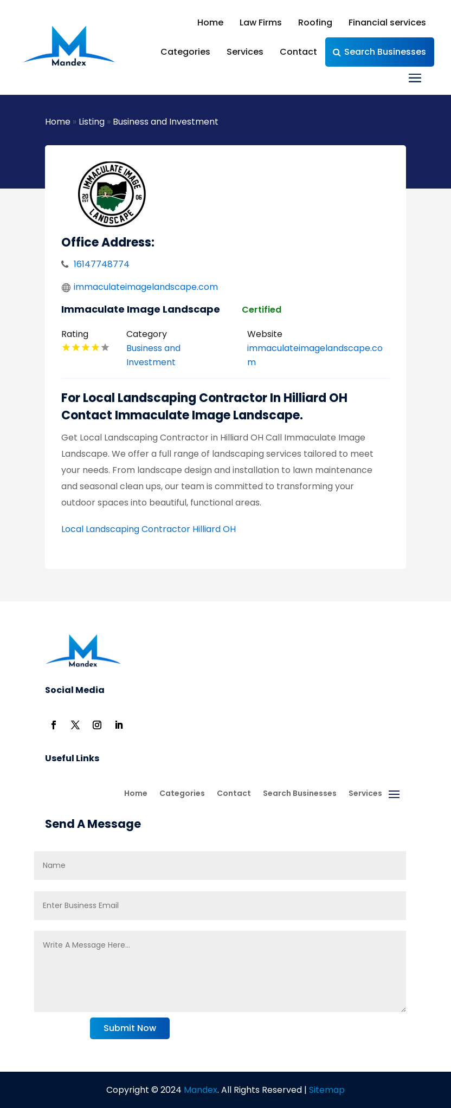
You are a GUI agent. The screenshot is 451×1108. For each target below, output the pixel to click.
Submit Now (130, 1028)
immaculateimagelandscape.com (146, 287)
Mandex (199, 1090)
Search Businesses (385, 52)
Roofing (315, 22)
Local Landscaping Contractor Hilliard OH (148, 529)
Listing (92, 121)
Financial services (387, 22)
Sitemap (327, 1090)
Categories (185, 52)
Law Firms (261, 22)
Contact (298, 52)
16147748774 (102, 264)
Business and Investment (165, 121)
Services (245, 52)
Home (210, 22)
